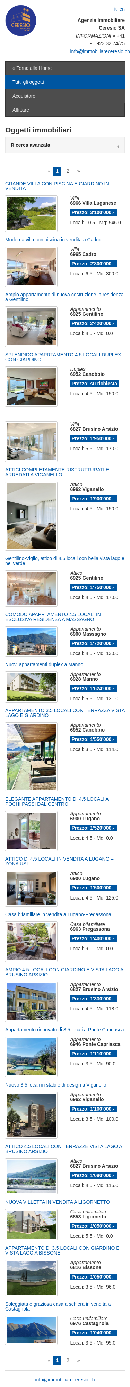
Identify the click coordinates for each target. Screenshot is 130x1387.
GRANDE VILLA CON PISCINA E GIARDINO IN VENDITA (57, 186)
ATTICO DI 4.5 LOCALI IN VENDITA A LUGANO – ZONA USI (59, 861)
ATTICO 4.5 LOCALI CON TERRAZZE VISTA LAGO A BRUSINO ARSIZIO (63, 1149)
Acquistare (23, 96)
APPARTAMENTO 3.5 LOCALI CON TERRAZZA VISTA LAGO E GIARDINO (65, 713)
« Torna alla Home (32, 68)
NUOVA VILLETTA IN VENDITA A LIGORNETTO (57, 1202)
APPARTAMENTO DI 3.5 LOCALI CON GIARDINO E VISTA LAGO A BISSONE (62, 1250)
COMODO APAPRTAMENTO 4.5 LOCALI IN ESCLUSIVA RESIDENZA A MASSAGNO (53, 617)
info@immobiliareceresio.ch (100, 51)
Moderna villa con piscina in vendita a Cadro (53, 239)
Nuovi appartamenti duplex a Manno (44, 664)
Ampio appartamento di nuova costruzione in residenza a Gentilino (64, 297)
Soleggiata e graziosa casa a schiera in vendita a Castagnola (58, 1306)
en (122, 9)
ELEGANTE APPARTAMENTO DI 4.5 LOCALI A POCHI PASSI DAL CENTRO (57, 801)
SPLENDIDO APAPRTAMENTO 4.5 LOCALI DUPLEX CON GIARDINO (63, 357)
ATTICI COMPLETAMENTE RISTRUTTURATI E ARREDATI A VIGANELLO (57, 472)
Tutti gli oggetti (28, 82)
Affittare (20, 110)
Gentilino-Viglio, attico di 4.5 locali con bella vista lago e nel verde (64, 561)
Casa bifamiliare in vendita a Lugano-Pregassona (58, 914)
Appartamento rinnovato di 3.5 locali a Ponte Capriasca (64, 1029)
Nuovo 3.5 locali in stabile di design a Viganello (55, 1085)
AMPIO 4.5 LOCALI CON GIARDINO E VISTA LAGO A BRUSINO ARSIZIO (64, 972)
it (115, 9)
